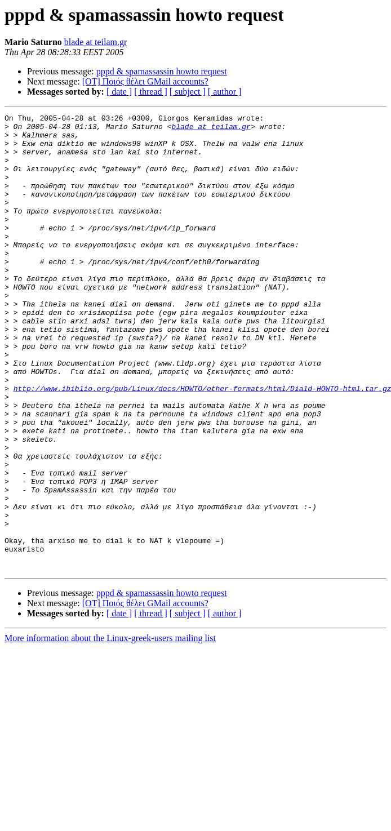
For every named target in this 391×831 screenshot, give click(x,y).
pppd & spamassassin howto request (161, 71)
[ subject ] (188, 91)
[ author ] (225, 91)
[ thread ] (150, 91)
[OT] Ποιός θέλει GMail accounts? (145, 81)
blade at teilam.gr (95, 42)
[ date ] (119, 91)
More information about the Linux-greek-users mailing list (110, 729)
